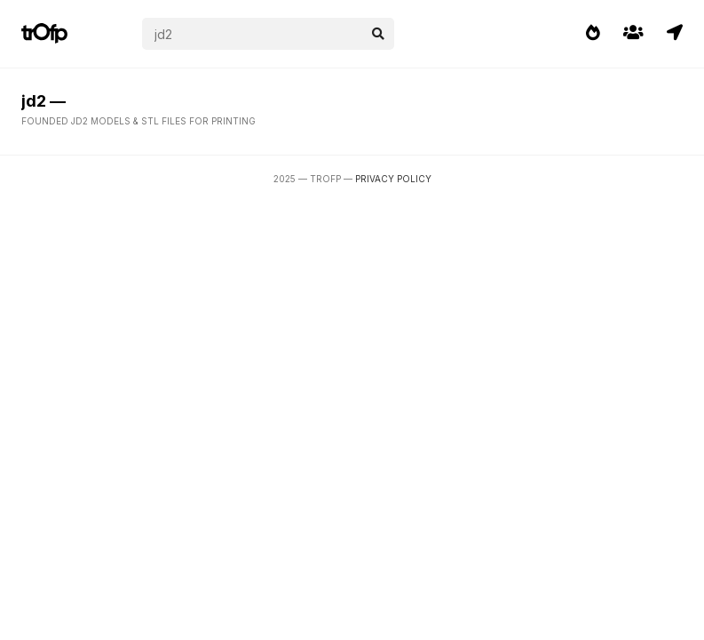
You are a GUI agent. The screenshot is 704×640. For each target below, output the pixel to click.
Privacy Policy (393, 178)
